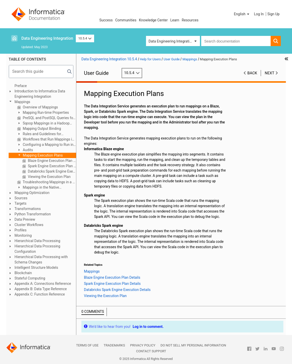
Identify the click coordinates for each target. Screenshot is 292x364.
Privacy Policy (142, 345)
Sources (20, 198)
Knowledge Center (153, 20)
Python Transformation (32, 214)
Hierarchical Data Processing (37, 241)
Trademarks (114, 345)
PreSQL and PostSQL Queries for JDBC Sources (49, 118)
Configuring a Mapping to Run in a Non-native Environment (45, 145)
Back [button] (252, 73)
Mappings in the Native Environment (38, 187)
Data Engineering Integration (47, 38)
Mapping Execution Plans (42, 155)
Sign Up (273, 14)
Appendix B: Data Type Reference (40, 289)
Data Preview (24, 219)
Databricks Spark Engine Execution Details (51, 171)
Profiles (20, 230)
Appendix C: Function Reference (39, 294)
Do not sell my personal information (193, 345)
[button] (242, 14)
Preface (20, 86)
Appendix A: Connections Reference (42, 284)
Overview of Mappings (40, 107)
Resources (190, 20)
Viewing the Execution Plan (48, 177)
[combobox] (236, 41)
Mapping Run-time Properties (45, 112)
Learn (174, 20)
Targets (20, 203)
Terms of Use (87, 345)
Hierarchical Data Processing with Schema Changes (41, 259)
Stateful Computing (29, 278)
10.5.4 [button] (85, 38)
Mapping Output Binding (41, 129)
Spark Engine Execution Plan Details (51, 166)
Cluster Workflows (28, 225)
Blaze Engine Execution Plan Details (51, 161)
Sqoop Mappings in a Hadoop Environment (43, 123)
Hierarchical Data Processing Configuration (37, 249)
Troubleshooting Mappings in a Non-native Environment (49, 182)
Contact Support (151, 351)
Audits (27, 150)
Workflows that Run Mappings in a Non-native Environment (49, 139)
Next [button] (269, 73)
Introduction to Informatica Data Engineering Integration (39, 94)
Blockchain (23, 273)
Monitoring (23, 235)
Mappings (22, 102)
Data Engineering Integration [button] (171, 41)
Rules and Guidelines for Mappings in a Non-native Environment (39, 134)
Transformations (27, 209)
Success (106, 20)
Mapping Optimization (31, 193)
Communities (125, 20)
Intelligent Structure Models (36, 267)
